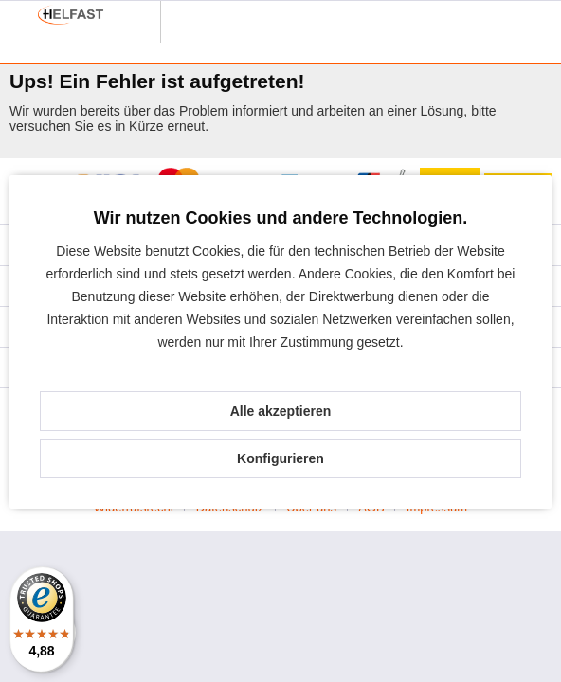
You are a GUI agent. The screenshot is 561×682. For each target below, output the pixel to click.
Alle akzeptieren (281, 411)
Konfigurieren (280, 458)
